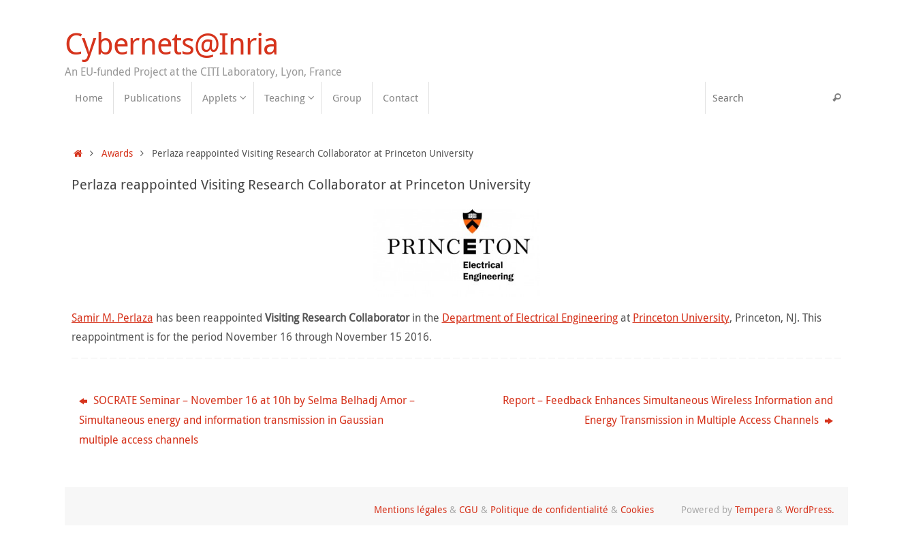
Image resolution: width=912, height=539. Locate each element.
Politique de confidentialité (549, 509)
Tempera (754, 509)
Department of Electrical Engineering (530, 317)
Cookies (637, 509)
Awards (117, 153)
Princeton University (681, 317)
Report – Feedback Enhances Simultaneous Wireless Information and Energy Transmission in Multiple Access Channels (668, 409)
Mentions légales (410, 509)
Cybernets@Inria (171, 43)
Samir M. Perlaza (112, 317)
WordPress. (809, 509)
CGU (468, 509)
